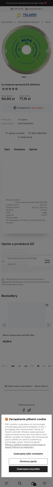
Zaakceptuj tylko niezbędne (28, 454)
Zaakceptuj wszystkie (28, 469)
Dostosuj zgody (28, 461)
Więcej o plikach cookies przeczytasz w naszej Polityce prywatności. (25, 446)
